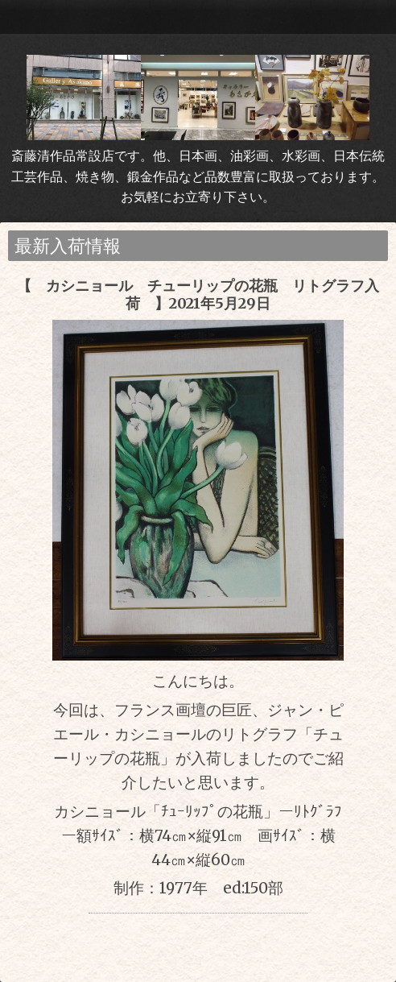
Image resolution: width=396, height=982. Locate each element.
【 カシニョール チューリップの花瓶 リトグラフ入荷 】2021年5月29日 (198, 294)
